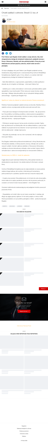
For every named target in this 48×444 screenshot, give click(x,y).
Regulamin (24, 426)
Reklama (24, 436)
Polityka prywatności (24, 431)
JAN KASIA (12, 206)
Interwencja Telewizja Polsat (24, 325)
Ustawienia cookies (24, 433)
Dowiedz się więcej (11, 21)
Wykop (10, 53)
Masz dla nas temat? (25, 5)
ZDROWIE (27, 206)
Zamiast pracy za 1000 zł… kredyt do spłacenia (15, 155)
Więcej (43, 288)
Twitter (6, 53)
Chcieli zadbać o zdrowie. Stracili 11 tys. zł (20, 8)
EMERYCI (5, 206)
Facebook (3, 53)
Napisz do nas (23, 311)
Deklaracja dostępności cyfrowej (24, 428)
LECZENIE (19, 206)
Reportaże (6, 8)
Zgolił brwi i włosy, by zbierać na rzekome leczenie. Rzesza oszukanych (23, 100)
